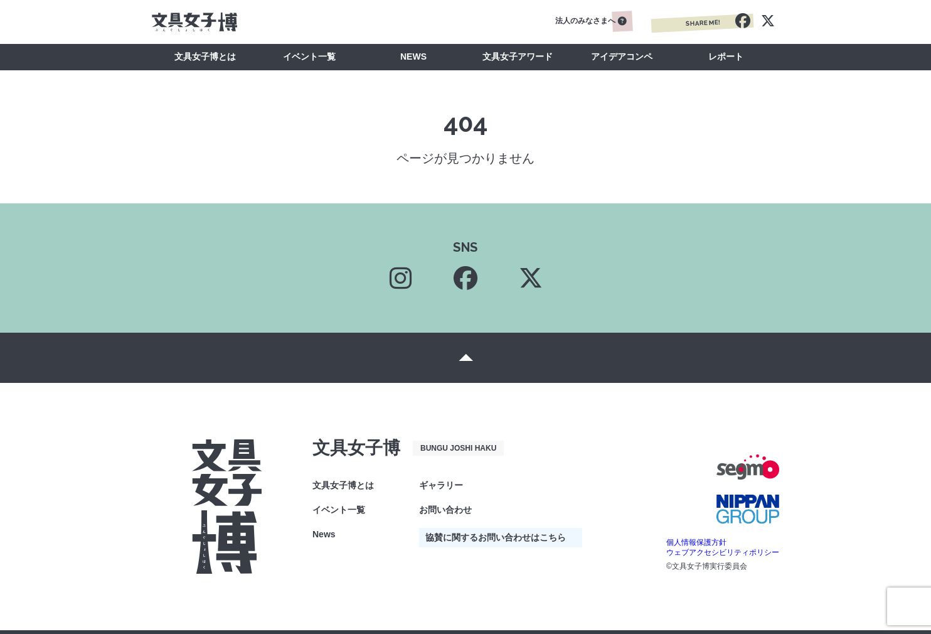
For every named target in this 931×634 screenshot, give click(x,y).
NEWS (413, 56)
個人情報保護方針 (696, 542)
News (324, 534)
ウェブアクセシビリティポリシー (722, 552)
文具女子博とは (205, 56)
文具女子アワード (517, 56)
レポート (725, 56)
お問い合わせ (445, 510)
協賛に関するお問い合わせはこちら (495, 537)
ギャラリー (441, 485)
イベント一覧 (309, 56)
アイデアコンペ (621, 56)
